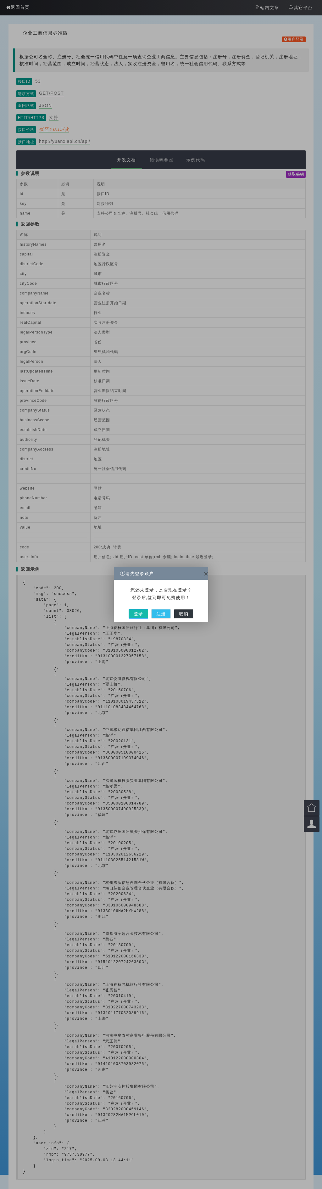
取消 (172, 604)
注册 (161, 604)
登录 (149, 604)
